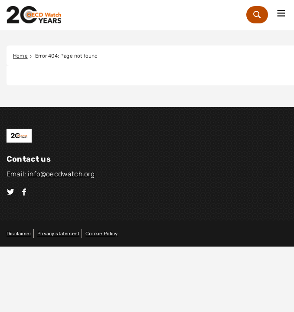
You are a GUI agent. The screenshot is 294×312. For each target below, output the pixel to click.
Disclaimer (19, 234)
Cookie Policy (101, 234)
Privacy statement (58, 234)
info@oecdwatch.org (61, 174)
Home (20, 56)
